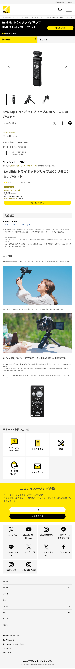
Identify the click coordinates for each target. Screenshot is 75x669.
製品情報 (8, 17)
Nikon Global (7, 654)
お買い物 (5, 626)
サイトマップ (7, 649)
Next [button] (66, 66)
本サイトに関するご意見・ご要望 (13, 645)
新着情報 (5, 582)
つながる (5, 607)
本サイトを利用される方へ (11, 637)
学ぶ (4, 601)
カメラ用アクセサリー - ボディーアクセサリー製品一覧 (36, 17)
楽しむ (5, 613)
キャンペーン (7, 620)
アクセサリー (16, 17)
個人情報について (8, 641)
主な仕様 (43, 39)
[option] (37, 68)
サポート (5, 595)
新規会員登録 (37, 516)
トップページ (3, 17)
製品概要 (6, 39)
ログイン (37, 510)
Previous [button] (9, 66)
